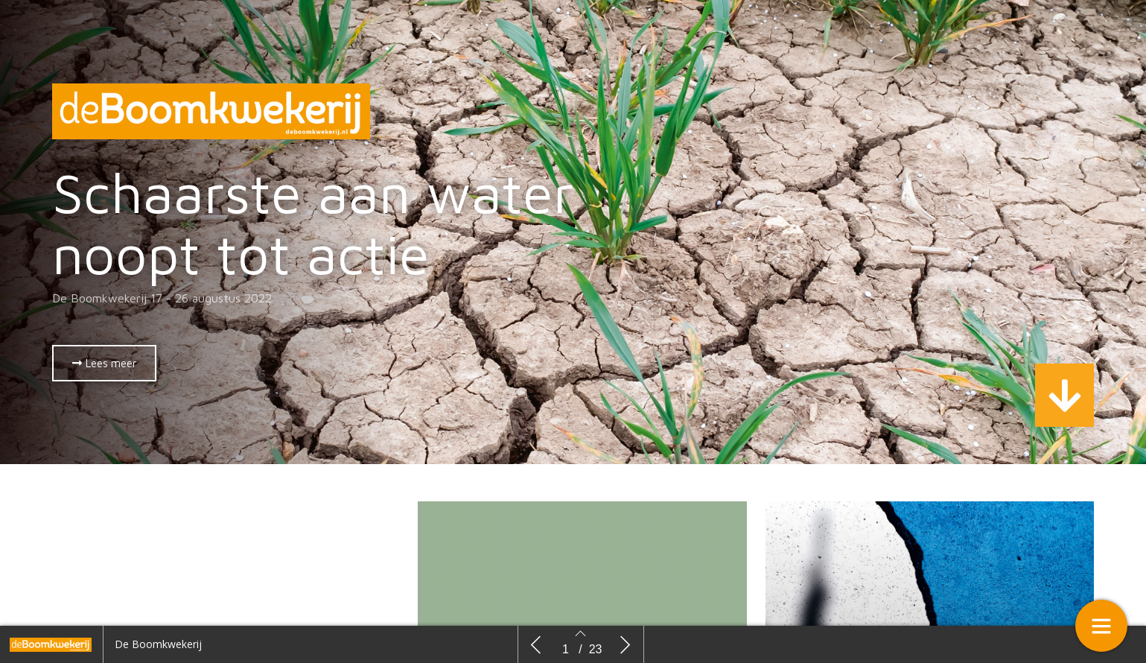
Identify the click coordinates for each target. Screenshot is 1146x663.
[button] (104, 363)
